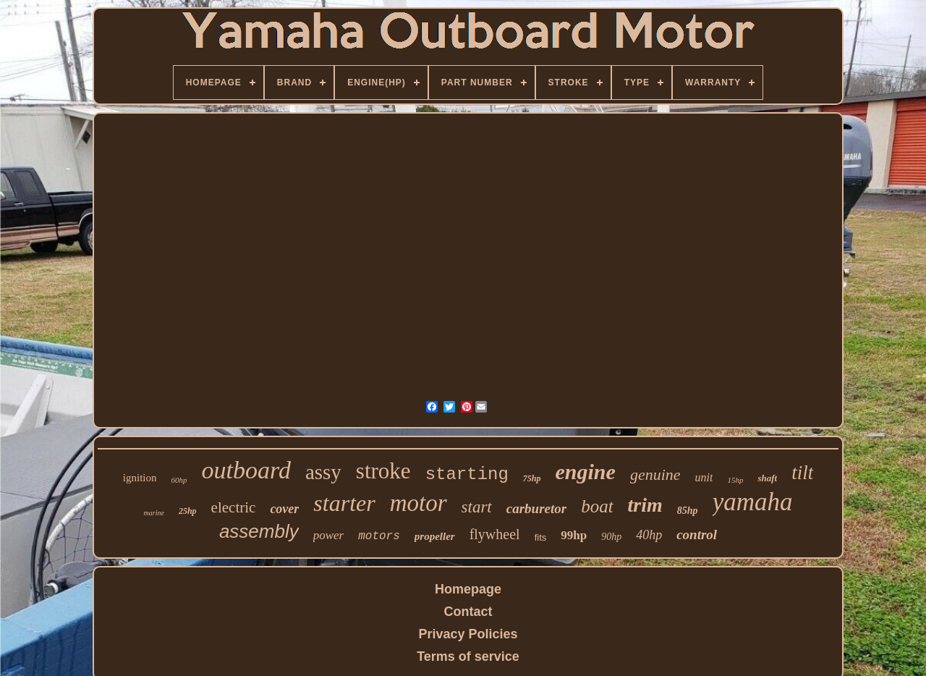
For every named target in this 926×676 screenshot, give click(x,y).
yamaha (753, 502)
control (696, 534)
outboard (245, 470)
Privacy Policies (467, 634)
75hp (532, 478)
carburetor (536, 508)
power (328, 535)
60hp (179, 480)
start (477, 507)
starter (344, 503)
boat (597, 506)
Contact (468, 611)
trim (645, 505)
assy (323, 471)
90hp (611, 536)
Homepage (468, 589)
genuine (655, 474)
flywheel (495, 534)
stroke (383, 470)
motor (418, 503)
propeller (435, 536)
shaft (767, 478)
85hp (687, 510)
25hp (188, 511)
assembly (259, 531)
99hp (574, 535)
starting (467, 474)
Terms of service (468, 656)
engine (586, 471)
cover (284, 509)
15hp (735, 480)
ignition (140, 477)
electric (233, 507)
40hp (649, 535)
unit (704, 477)
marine (154, 513)
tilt (802, 472)
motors (379, 536)
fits (541, 537)
